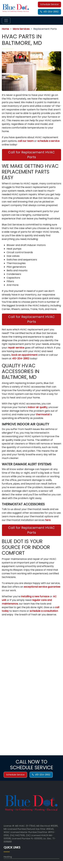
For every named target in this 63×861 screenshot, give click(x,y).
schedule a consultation (44, 611)
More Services (21, 29)
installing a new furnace (35, 596)
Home (5, 29)
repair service (16, 347)
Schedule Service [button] (49, 4)
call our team (26, 141)
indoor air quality (37, 407)
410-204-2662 (49, 11)
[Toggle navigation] (6, 21)
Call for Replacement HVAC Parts (31, 154)
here (48, 520)
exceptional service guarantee (42, 586)
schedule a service (48, 141)
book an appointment (24, 355)
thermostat (43, 414)
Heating (8, 856)
